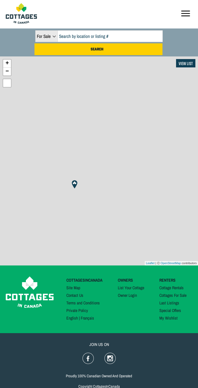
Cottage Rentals (171, 288)
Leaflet (150, 263)
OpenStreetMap (171, 263)
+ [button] (7, 63)
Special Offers (170, 310)
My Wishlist (168, 318)
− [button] (7, 72)
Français (87, 318)
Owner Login (127, 295)
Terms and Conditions (83, 303)
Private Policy (77, 310)
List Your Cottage (131, 288)
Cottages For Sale (173, 295)
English (72, 318)
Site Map (73, 288)
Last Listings (169, 303)
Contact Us (74, 295)
